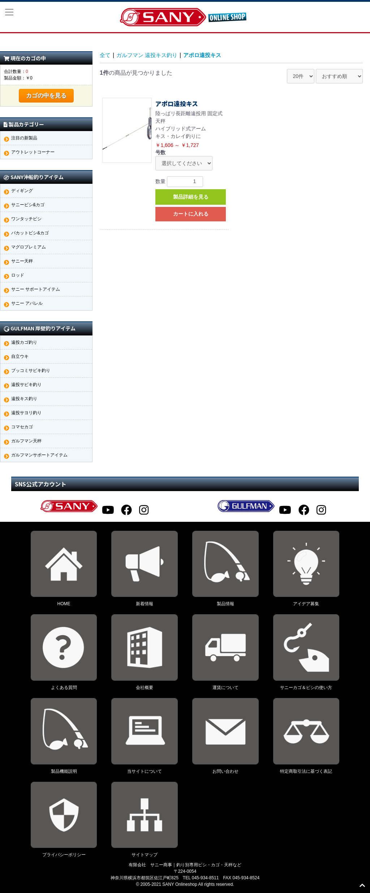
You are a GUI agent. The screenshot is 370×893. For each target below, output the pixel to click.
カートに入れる (190, 214)
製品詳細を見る (190, 197)
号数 (160, 152)
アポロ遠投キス (208, 55)
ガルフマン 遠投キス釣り (149, 55)
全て (105, 55)
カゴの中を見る (46, 95)
